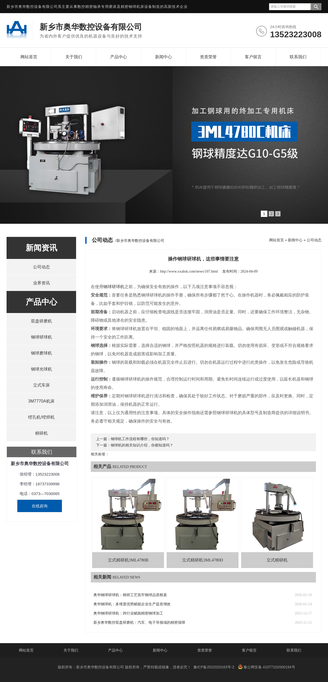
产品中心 (118, 57)
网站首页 (28, 57)
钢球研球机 (41, 337)
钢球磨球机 (41, 353)
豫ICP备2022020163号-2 (213, 667)
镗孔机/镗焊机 (41, 417)
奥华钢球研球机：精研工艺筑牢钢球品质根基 (130, 595)
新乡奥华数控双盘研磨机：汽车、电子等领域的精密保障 (139, 622)
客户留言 (253, 57)
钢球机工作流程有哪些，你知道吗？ (140, 439)
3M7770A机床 (41, 401)
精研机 (41, 433)
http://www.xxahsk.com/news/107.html (189, 271)
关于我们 (73, 57)
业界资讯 (41, 283)
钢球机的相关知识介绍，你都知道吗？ (142, 445)
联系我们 (298, 57)
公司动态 (41, 267)
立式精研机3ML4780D (202, 560)
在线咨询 (39, 506)
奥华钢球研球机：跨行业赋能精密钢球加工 (128, 613)
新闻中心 (163, 57)
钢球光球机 (41, 369)
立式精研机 (277, 560)
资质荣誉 (208, 57)
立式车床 (41, 385)
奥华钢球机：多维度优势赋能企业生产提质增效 (132, 604)
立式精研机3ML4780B (128, 560)
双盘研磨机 (41, 321)
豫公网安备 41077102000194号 (266, 666)
